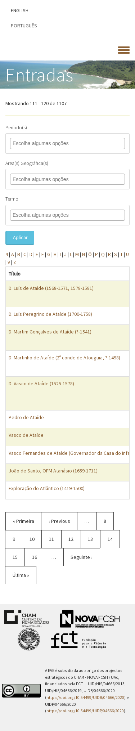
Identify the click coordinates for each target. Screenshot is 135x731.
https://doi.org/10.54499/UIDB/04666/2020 (85, 697)
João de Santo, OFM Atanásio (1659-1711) (53, 470)
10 (36, 538)
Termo (11, 199)
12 (74, 541)
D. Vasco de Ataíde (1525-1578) (41, 383)
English (19, 10)
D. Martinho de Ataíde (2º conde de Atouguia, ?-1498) (64, 357)
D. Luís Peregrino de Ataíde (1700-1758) (50, 314)
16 (38, 556)
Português (24, 25)
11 (55, 538)
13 (94, 538)
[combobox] (45, 143)
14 (114, 538)
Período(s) (16, 127)
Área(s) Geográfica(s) (26, 163)
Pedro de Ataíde (26, 417)
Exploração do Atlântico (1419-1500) (47, 488)
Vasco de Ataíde (26, 435)
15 (19, 556)
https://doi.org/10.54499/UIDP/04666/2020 (85, 710)
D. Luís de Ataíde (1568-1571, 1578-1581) (51, 288)
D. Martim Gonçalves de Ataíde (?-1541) (50, 331)
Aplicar (20, 237)
